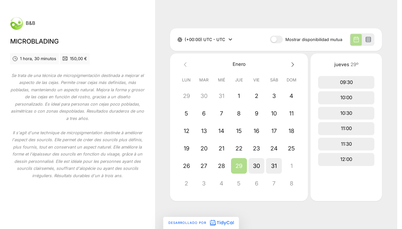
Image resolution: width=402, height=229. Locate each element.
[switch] (276, 39)
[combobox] (185, 40)
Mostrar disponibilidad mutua (313, 40)
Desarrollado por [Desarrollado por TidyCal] (201, 223)
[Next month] (291, 64)
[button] (239, 166)
